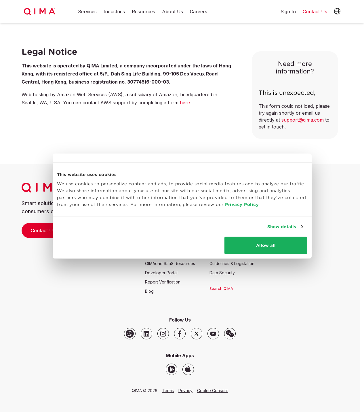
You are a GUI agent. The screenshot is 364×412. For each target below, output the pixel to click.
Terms (168, 390)
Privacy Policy (215, 211)
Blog (149, 291)
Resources (143, 12)
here (185, 102)
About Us (172, 12)
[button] (337, 11)
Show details (283, 233)
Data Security (222, 272)
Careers (198, 12)
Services (87, 12)
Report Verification (162, 281)
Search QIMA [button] (221, 288)
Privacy (185, 390)
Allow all (267, 252)
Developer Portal (161, 272)
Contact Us (43, 230)
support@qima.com (302, 120)
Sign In (288, 11)
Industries (114, 12)
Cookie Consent (212, 390)
